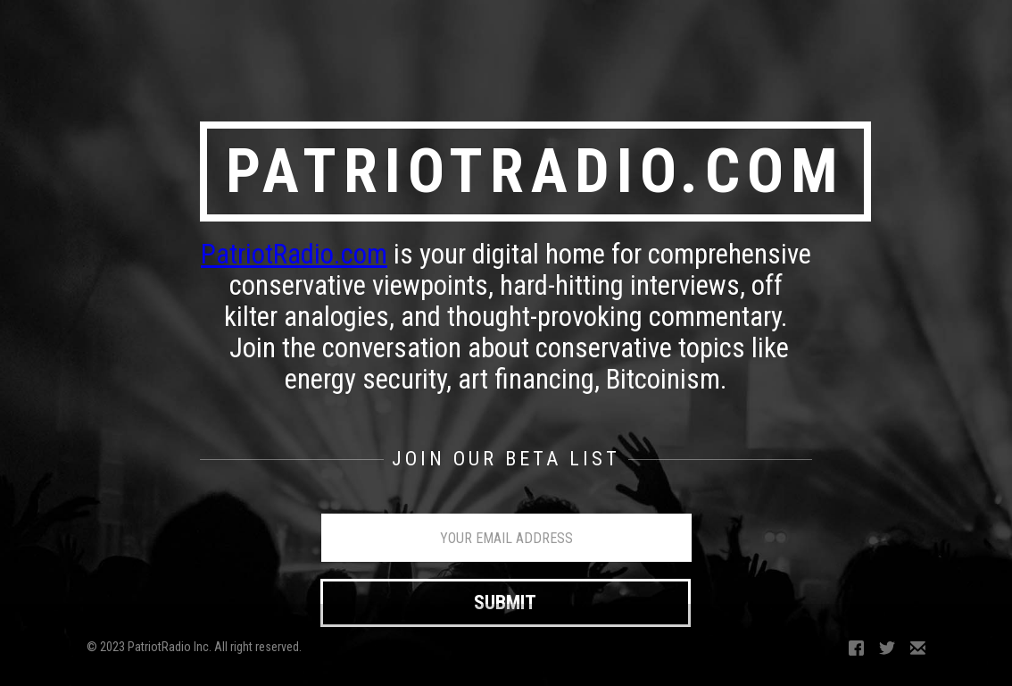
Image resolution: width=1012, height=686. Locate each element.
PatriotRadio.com (294, 254)
